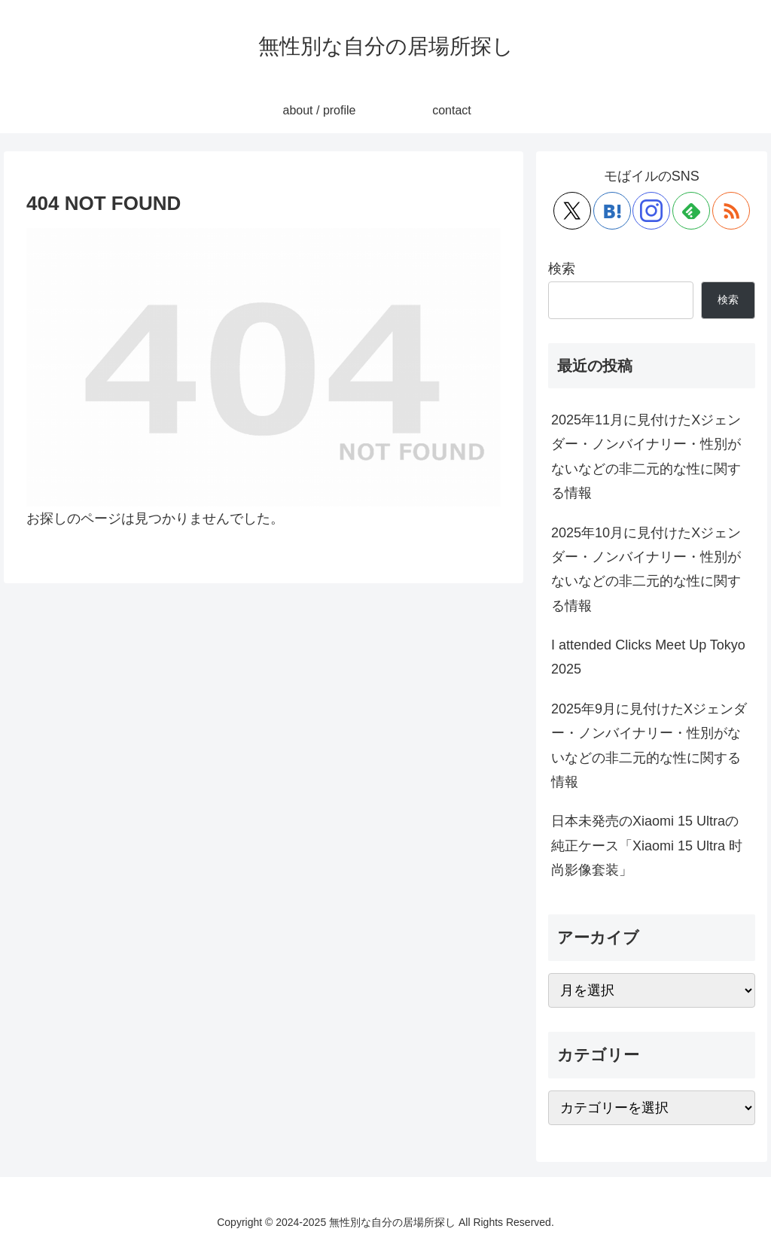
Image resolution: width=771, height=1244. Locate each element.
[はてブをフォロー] (612, 211)
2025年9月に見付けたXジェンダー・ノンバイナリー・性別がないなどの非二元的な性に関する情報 (649, 745)
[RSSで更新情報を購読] (731, 211)
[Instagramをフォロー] (651, 211)
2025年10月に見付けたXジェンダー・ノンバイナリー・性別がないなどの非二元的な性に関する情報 (646, 569)
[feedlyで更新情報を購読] (691, 211)
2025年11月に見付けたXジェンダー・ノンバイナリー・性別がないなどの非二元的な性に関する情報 (646, 456)
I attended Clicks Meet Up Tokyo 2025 (648, 657)
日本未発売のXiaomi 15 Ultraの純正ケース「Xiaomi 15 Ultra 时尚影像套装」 (646, 845)
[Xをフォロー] (572, 211)
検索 (561, 268)
